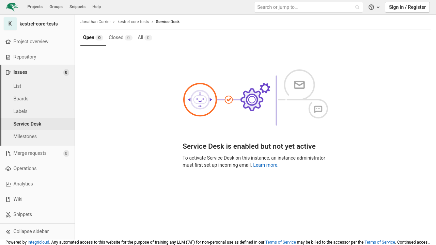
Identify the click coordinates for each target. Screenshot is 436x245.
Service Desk (168, 21)
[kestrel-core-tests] (37, 24)
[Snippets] (37, 214)
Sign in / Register (407, 7)
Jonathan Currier (95, 21)
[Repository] (37, 57)
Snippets (77, 6)
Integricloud (38, 242)
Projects (35, 6)
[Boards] (37, 99)
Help (96, 6)
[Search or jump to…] (309, 7)
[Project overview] (37, 41)
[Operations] (37, 168)
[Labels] (37, 111)
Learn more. (266, 165)
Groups (56, 6)
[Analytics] (37, 184)
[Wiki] (37, 199)
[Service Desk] (37, 124)
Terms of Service (280, 242)
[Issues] (38, 72)
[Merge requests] (37, 153)
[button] (37, 231)
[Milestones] (37, 136)
